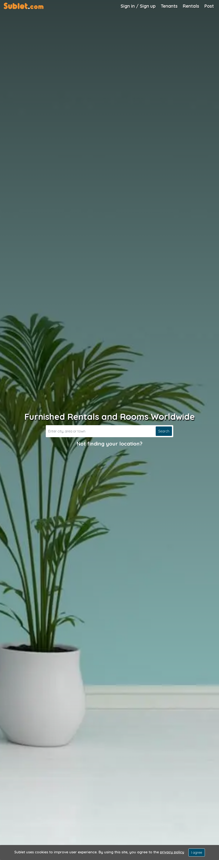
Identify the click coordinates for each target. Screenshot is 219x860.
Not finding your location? (109, 443)
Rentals (191, 6)
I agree (196, 852)
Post (209, 6)
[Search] (100, 431)
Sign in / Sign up (138, 6)
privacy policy (172, 852)
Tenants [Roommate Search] (169, 6)
